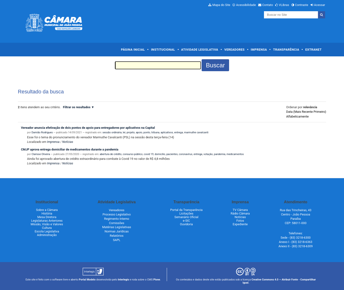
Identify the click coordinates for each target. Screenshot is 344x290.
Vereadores (234, 49)
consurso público (133, 154)
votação (208, 154)
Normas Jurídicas (117, 231)
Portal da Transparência (186, 210)
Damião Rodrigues (42, 132)
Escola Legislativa (47, 231)
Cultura (47, 228)
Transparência (286, 49)
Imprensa (259, 49)
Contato (267, 5)
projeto (131, 132)
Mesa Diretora (46, 217)
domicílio (160, 154)
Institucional (163, 49)
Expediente (240, 224)
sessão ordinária (112, 132)
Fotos (240, 220)
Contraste (301, 5)
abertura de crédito (111, 154)
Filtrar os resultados (77, 107)
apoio (139, 132)
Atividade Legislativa (199, 49)
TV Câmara (240, 210)
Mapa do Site (221, 5)
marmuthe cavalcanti (196, 132)
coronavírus (186, 154)
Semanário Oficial (186, 217)
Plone (156, 279)
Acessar (319, 5)
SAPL (116, 240)
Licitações (186, 213)
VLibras (284, 5)
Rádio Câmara (240, 213)
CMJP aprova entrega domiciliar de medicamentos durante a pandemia (69, 149)
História (47, 213)
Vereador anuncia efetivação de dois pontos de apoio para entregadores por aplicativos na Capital (88, 127)
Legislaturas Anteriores (46, 220)
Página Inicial (133, 49)
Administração (47, 235)
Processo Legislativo (116, 214)
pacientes (172, 154)
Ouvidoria (186, 224)
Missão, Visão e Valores (47, 224)
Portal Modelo (87, 279)
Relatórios (117, 235)
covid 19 (149, 154)
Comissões (116, 223)
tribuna (155, 132)
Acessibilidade (246, 5)
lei (124, 132)
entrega (178, 132)
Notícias (67, 142)
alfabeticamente (297, 116)
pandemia (219, 154)
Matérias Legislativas (116, 227)
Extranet (313, 49)
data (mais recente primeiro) (306, 111)
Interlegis (123, 279)
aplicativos (167, 132)
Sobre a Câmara (47, 210)
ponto (147, 132)
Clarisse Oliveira (41, 154)
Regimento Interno (116, 218)
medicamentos (235, 154)
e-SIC (186, 220)
